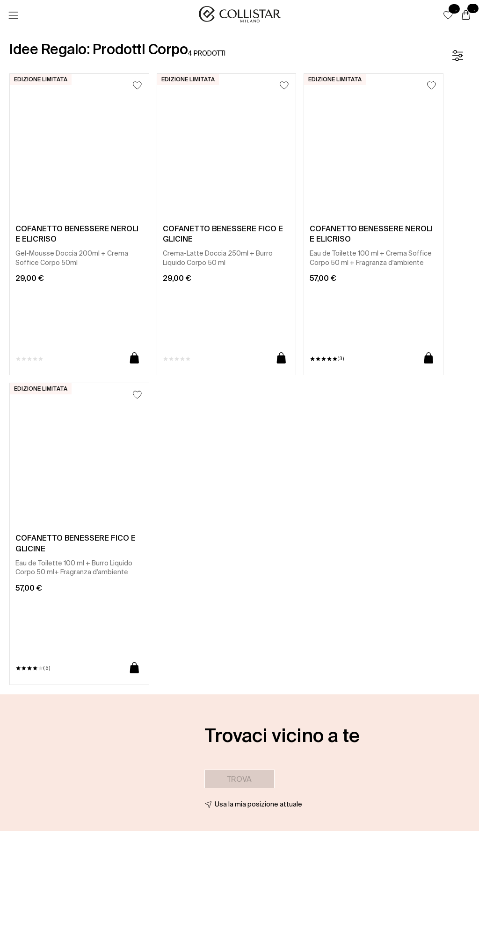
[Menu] (13, 15)
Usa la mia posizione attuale (258, 804)
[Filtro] (457, 56)
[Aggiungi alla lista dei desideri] (137, 85)
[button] (448, 15)
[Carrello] (466, 15)
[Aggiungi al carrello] (134, 359)
